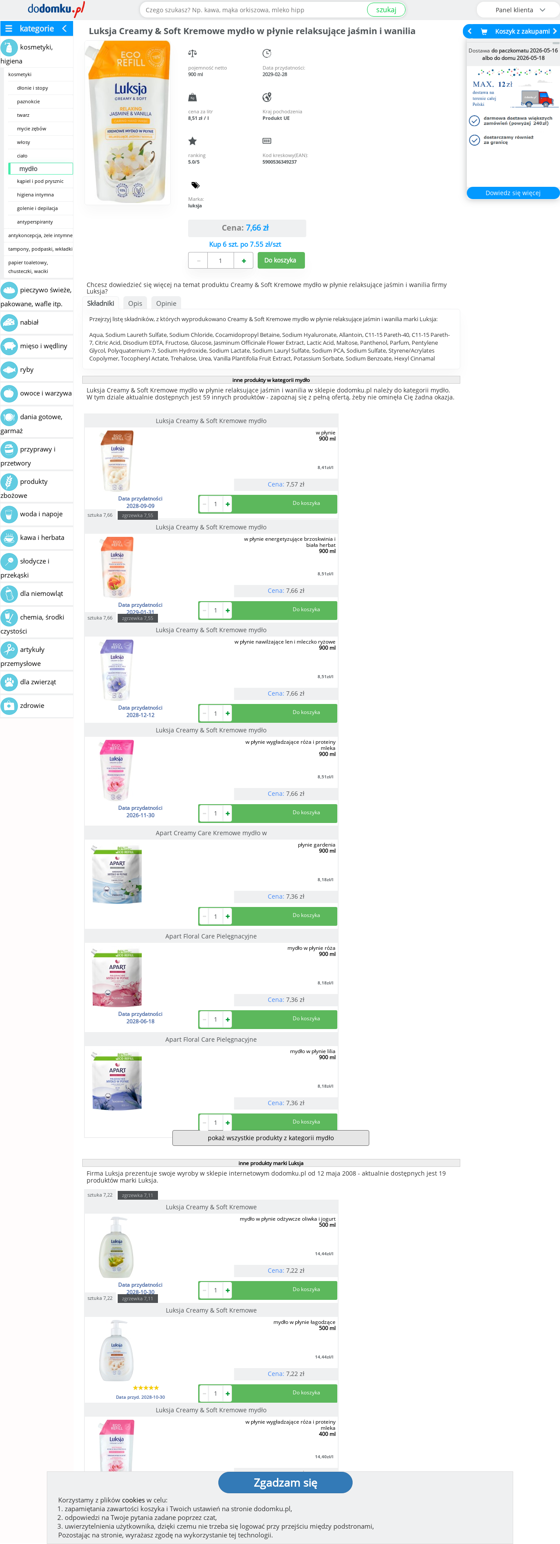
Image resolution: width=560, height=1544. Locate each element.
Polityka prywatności (323, 1449)
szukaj (386, 9)
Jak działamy (309, 1421)
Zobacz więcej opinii (81, 1383)
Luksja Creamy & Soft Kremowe (141, 853)
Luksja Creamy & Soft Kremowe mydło (141, 424)
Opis (135, 303)
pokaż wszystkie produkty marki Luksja (270, 1213)
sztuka (224, 411)
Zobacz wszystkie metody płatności (213, 1376)
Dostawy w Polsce (349, 1376)
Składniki (100, 303)
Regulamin (306, 1435)
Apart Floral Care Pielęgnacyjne (390, 543)
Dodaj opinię (76, 1369)
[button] (26, 1333)
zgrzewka (262, 412)
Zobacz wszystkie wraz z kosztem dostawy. (484, 1376)
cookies (133, 1499)
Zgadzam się (285, 1482)
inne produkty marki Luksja (271, 809)
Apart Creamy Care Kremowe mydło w (266, 546)
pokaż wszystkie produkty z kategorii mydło (271, 784)
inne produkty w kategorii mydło (271, 380)
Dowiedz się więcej (513, 193)
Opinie (166, 303)
